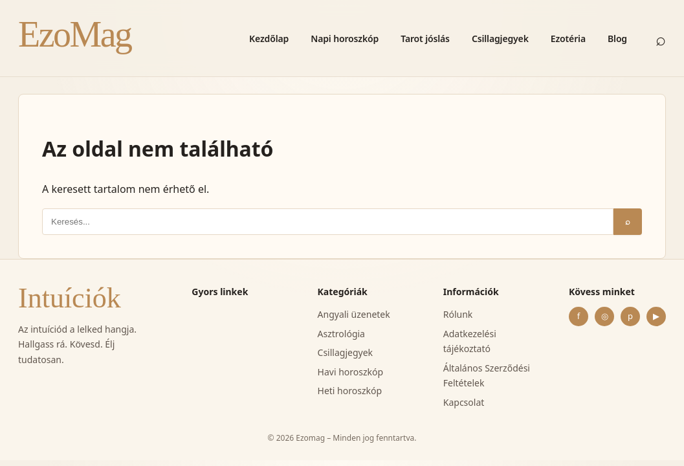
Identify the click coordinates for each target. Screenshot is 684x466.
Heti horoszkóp (350, 390)
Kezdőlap (269, 38)
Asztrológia (341, 333)
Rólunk (458, 314)
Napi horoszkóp (345, 38)
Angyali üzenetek (354, 314)
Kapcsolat (464, 402)
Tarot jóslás (425, 38)
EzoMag (74, 34)
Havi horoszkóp (351, 372)
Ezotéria (568, 38)
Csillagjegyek (500, 38)
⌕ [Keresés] (661, 38)
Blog (617, 38)
